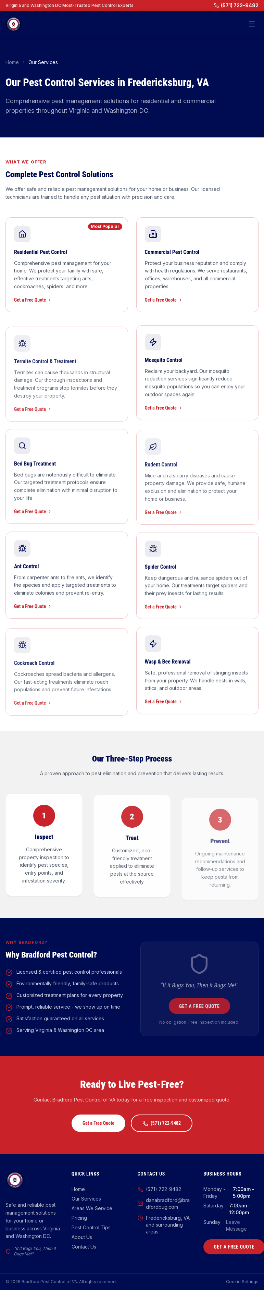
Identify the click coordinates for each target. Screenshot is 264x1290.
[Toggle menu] (252, 24)
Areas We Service (92, 1208)
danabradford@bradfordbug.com (164, 1203)
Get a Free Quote (33, 300)
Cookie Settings (242, 1281)
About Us (82, 1237)
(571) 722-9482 (236, 5)
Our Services (86, 1199)
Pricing (79, 1218)
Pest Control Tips (91, 1227)
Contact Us (84, 1247)
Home (12, 62)
